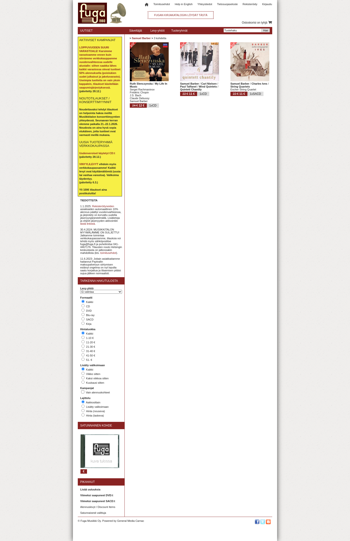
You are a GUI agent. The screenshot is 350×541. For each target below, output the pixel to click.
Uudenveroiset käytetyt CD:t (97, 153)
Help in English (183, 4)
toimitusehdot (108, 252)
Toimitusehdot (161, 4)
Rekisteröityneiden (103, 206)
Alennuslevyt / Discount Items (97, 507)
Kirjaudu (267, 4)
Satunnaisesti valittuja (93, 512)
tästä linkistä (87, 223)
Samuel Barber (141, 38)
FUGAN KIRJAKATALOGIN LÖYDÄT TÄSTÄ (180, 15)
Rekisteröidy (250, 4)
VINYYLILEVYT (88, 164)
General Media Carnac (130, 520)
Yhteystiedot (204, 4)
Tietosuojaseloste (227, 4)
